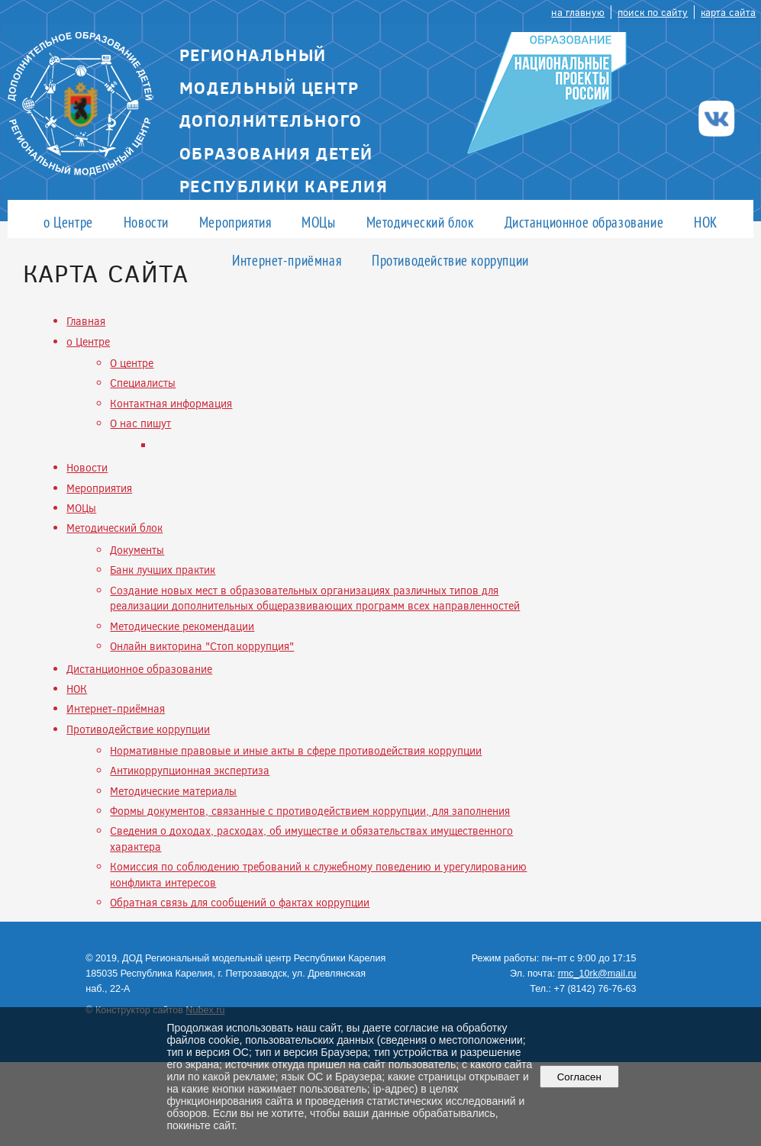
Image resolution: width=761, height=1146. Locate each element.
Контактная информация (171, 403)
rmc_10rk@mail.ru (597, 973)
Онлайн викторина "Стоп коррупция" (202, 646)
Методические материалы (173, 791)
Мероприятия (235, 221)
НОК (705, 221)
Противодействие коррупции (450, 259)
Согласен (579, 1077)
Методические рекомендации (182, 626)
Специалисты (143, 382)
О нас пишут (140, 423)
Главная (85, 321)
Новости (146, 221)
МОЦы (318, 221)
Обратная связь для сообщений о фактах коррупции (239, 902)
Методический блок (420, 221)
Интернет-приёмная (286, 259)
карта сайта (728, 11)
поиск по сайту (653, 11)
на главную (578, 11)
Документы (137, 549)
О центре (131, 363)
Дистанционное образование (584, 221)
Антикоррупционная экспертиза (189, 770)
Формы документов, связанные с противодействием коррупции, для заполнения (310, 810)
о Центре (68, 221)
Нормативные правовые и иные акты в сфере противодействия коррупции (296, 750)
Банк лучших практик (162, 569)
